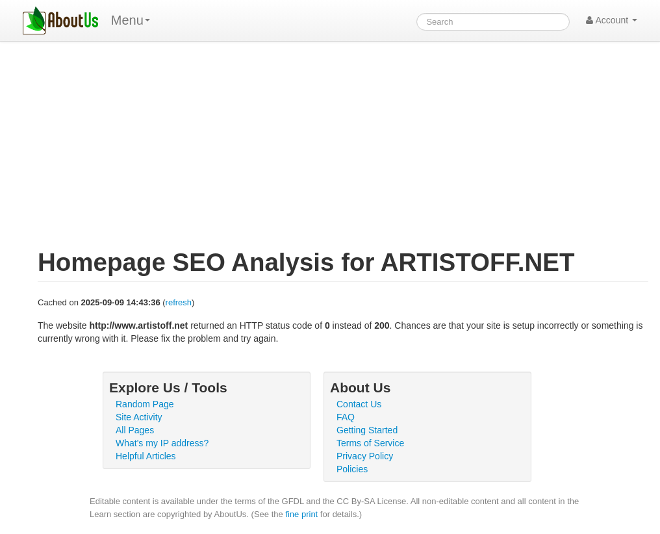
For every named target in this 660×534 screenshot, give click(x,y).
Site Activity (139, 417)
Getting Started (367, 430)
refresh (179, 302)
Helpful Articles (146, 456)
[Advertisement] (343, 152)
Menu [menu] (130, 20)
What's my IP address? (162, 443)
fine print (301, 514)
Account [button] (611, 20)
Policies (352, 469)
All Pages (135, 430)
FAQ (345, 417)
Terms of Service (370, 443)
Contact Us (358, 404)
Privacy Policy (364, 456)
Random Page (145, 404)
